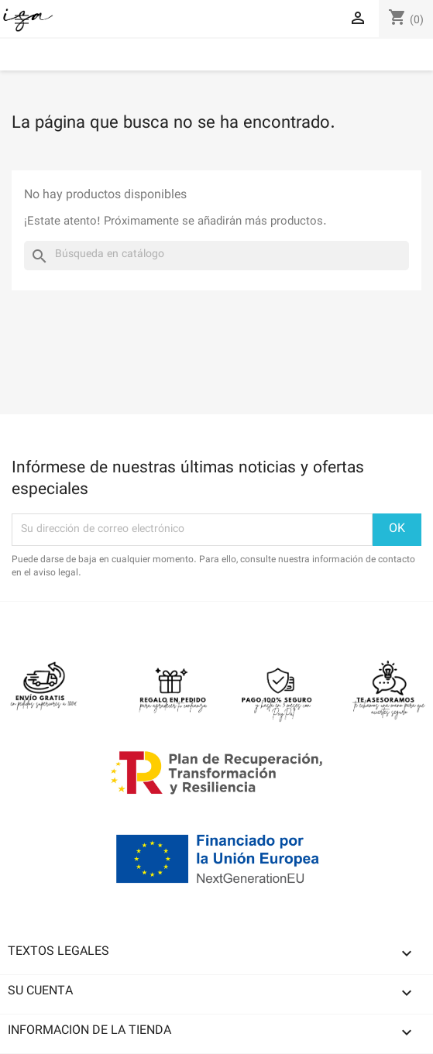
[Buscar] (216, 255)
